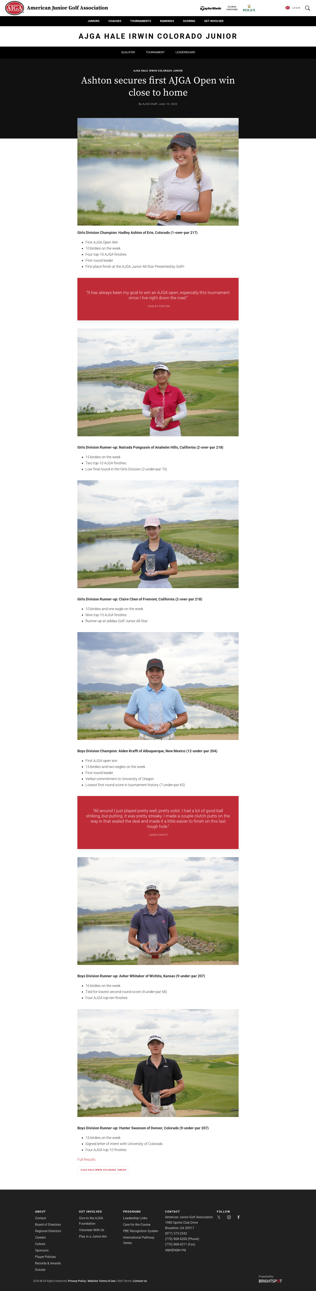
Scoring (189, 21)
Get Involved (213, 21)
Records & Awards (48, 1263)
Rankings (167, 21)
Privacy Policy (77, 1281)
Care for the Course (136, 1224)
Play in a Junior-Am (93, 1236)
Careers (40, 1237)
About (40, 1211)
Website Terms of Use (101, 1281)
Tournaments (140, 21)
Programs (132, 1211)
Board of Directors (48, 1224)
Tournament (155, 52)
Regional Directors (48, 1231)
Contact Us (140, 1281)
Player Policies (45, 1257)
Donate (40, 1270)
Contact (40, 1218)
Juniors (94, 21)
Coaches (114, 21)
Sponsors (42, 1250)
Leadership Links (135, 1218)
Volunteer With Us (91, 1230)
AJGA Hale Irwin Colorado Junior (158, 70)
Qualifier (128, 52)
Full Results (86, 1159)
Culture (40, 1244)
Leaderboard (185, 52)
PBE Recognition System (140, 1231)
